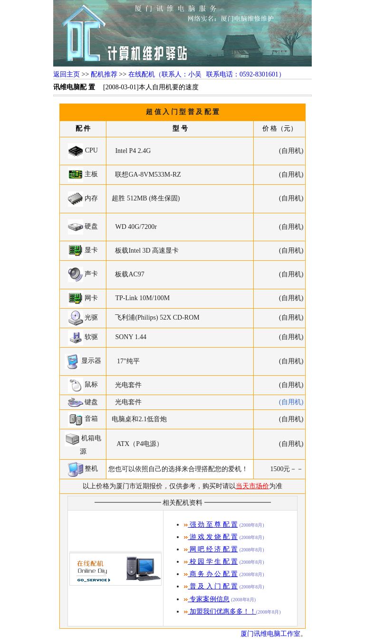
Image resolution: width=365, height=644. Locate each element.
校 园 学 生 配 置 (211, 561)
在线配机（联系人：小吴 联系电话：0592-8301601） (206, 74)
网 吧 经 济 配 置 (211, 549)
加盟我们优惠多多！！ (220, 611)
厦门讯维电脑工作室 (270, 633)
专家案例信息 (210, 599)
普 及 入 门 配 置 (211, 586)
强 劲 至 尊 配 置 (211, 524)
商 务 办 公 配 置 (211, 574)
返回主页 (66, 74)
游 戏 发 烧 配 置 (211, 536)
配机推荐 (104, 74)
